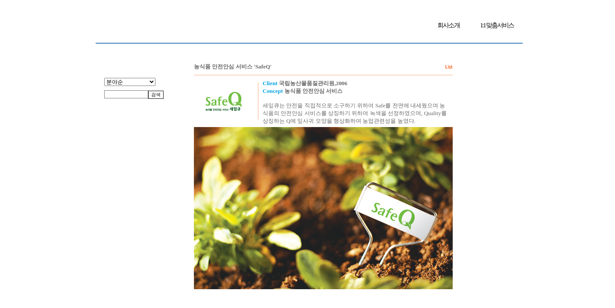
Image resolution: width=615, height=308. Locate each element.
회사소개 (448, 25)
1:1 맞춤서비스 (496, 25)
